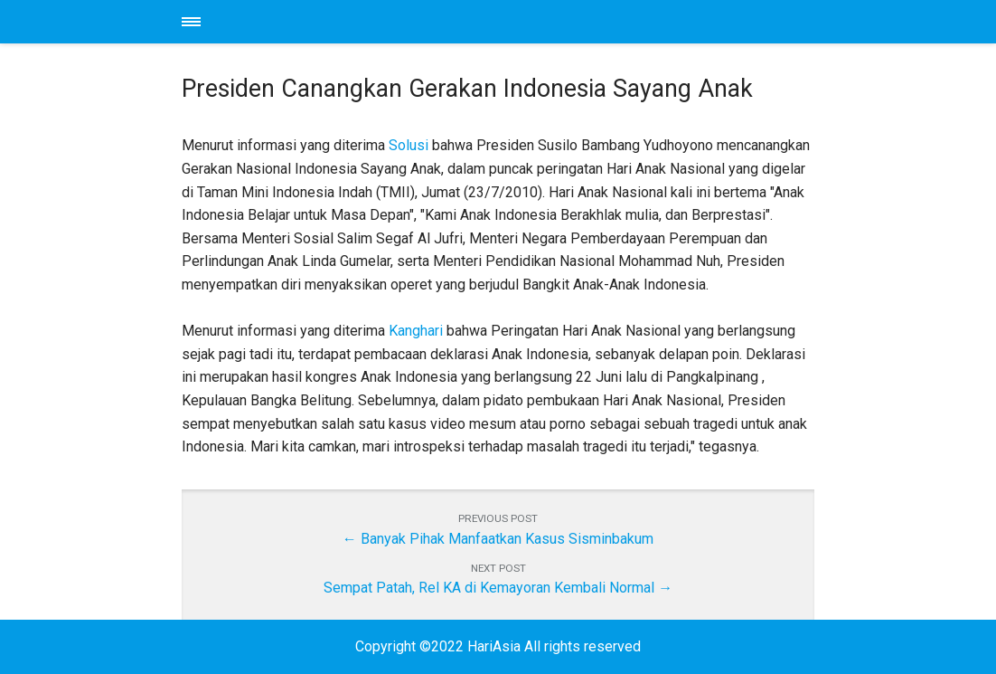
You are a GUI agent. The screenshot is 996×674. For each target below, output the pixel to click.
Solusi (408, 145)
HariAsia (498, 21)
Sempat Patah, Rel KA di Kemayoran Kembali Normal (489, 587)
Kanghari (416, 330)
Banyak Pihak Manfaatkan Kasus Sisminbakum (507, 538)
